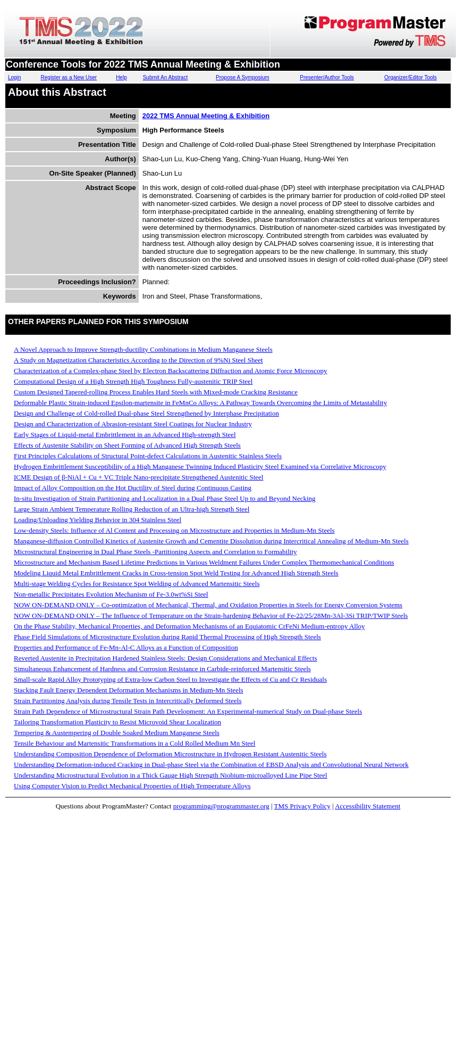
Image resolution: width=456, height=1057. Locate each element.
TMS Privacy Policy (302, 806)
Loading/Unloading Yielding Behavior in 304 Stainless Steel (97, 520)
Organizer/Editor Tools (410, 77)
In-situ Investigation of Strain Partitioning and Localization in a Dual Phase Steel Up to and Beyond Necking (165, 498)
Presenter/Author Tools (327, 77)
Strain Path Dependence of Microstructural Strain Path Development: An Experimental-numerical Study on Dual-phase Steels (188, 711)
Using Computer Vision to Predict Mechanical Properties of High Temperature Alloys (132, 786)
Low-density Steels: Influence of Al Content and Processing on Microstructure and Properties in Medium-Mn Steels (174, 530)
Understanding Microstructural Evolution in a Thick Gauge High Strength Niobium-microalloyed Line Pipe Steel (170, 775)
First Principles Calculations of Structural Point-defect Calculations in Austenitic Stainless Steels (148, 456)
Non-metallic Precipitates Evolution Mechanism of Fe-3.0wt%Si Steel (111, 594)
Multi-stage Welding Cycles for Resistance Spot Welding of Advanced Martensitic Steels (136, 584)
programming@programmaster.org (221, 806)
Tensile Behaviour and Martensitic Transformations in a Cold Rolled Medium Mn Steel (134, 743)
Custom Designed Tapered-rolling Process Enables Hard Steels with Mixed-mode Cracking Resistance (156, 392)
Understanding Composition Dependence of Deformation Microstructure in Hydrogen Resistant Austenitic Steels (170, 754)
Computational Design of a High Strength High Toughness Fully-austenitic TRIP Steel (133, 381)
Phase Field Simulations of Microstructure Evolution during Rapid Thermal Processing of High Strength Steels (167, 637)
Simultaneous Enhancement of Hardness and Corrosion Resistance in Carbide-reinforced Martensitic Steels (162, 669)
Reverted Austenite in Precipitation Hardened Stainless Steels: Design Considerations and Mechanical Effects (165, 658)
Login (14, 77)
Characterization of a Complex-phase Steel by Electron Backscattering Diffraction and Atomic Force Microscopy (170, 371)
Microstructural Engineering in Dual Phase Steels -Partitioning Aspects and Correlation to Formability (155, 552)
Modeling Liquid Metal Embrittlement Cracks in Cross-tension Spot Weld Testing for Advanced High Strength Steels (176, 573)
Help (121, 77)
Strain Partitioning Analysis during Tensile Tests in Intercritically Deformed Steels (127, 701)
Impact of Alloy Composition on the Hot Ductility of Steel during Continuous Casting (132, 488)
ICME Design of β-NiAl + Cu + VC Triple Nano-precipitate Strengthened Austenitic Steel (138, 477)
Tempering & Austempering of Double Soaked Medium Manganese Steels (116, 733)
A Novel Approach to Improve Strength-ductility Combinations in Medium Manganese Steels (143, 349)
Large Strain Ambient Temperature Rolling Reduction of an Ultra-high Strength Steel (131, 509)
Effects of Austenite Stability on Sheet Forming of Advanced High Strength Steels (127, 445)
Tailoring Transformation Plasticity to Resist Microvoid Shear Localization (117, 722)
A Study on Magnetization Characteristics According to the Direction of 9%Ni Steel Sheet (138, 360)
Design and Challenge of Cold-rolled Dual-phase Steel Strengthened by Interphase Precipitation (146, 413)
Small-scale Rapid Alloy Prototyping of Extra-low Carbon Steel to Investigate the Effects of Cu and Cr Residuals (170, 679)
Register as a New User (69, 77)
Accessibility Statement (367, 806)
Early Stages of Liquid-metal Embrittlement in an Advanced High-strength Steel (125, 435)
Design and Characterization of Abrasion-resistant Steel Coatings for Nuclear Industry (133, 424)
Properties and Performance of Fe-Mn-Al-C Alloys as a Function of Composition (126, 647)
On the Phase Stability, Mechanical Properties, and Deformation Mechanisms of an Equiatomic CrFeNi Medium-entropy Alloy (189, 626)
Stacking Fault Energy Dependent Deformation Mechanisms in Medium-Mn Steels (128, 690)
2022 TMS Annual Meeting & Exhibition (205, 116)
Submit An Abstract (165, 77)
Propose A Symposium (242, 77)
